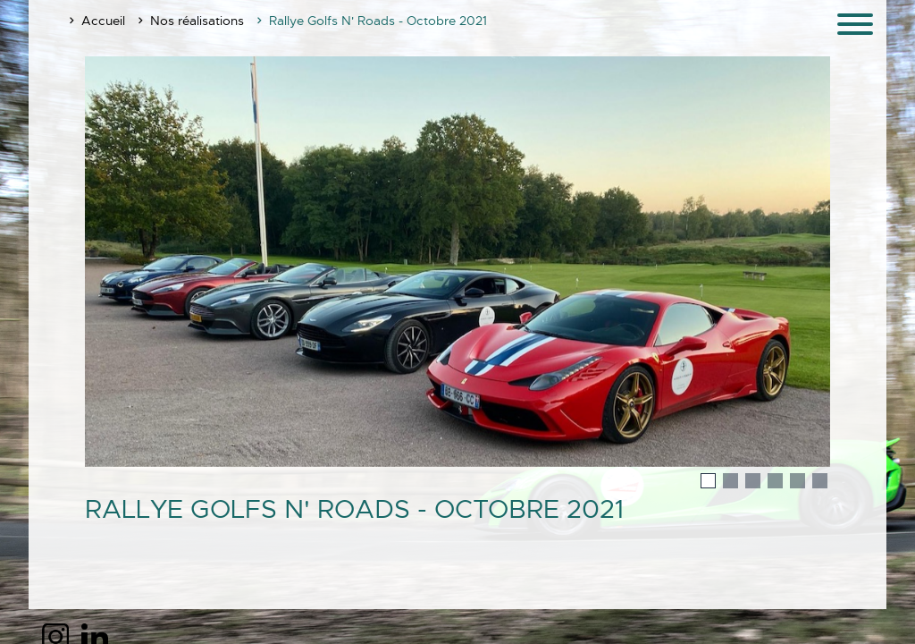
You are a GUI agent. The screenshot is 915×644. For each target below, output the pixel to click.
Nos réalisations (197, 21)
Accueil (103, 21)
